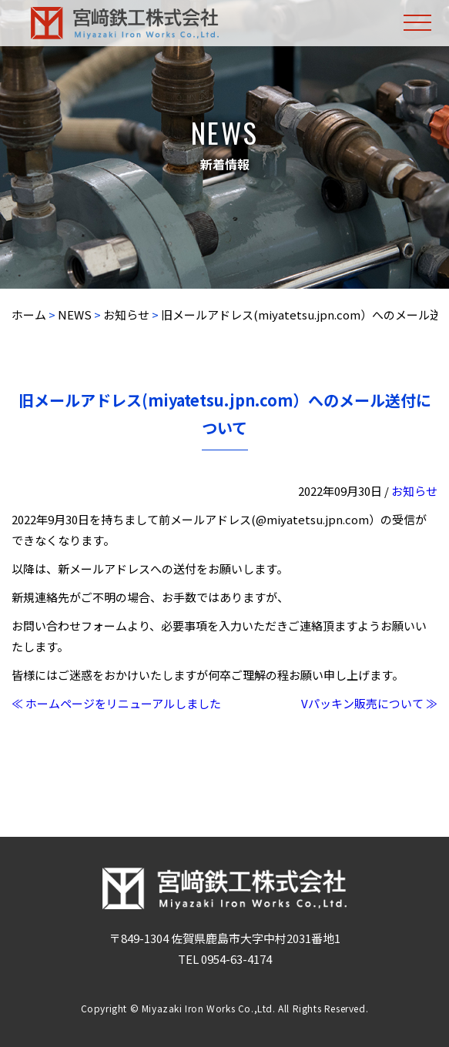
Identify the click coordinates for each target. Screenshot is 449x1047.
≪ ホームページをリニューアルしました (116, 703)
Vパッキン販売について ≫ (369, 703)
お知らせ (414, 491)
